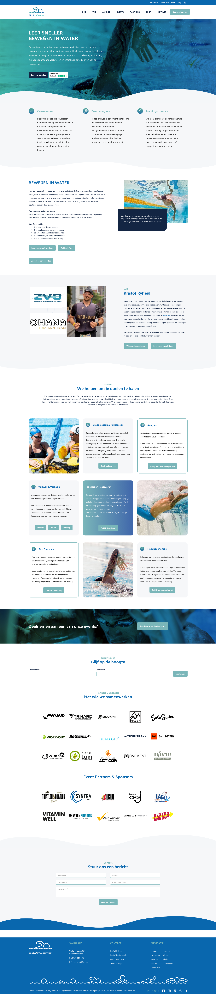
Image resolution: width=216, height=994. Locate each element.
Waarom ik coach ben (135, 346)
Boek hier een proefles (41, 260)
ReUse (53, 527)
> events (154, 959)
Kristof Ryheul (116, 950)
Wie (94, 12)
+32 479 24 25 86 (117, 959)
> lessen (154, 950)
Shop (148, 12)
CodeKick (131, 990)
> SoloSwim (156, 967)
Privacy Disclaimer (52, 990)
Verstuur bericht (108, 902)
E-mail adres (34, 669)
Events (120, 12)
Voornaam (100, 669)
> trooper (166, 950)
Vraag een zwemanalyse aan (162, 466)
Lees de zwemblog (53, 590)
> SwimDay (168, 963)
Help (173, 2)
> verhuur (155, 963)
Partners (135, 12)
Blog (179, 2)
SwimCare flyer (116, 963)
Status (86, 990)
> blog (165, 955)
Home (83, 12)
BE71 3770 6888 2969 (78, 962)
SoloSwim (154, 2)
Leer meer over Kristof (163, 346)
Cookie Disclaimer (36, 990)
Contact (161, 12)
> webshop (155, 955)
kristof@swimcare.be (118, 955)
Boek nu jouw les (179, 12)
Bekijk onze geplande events (152, 626)
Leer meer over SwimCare (42, 248)
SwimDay (165, 2)
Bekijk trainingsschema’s (162, 590)
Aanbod (106, 12)
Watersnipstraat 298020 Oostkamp (77, 952)
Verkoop (66, 527)
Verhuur (40, 527)
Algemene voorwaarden (72, 990)
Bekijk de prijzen (108, 528)
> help (165, 959)
